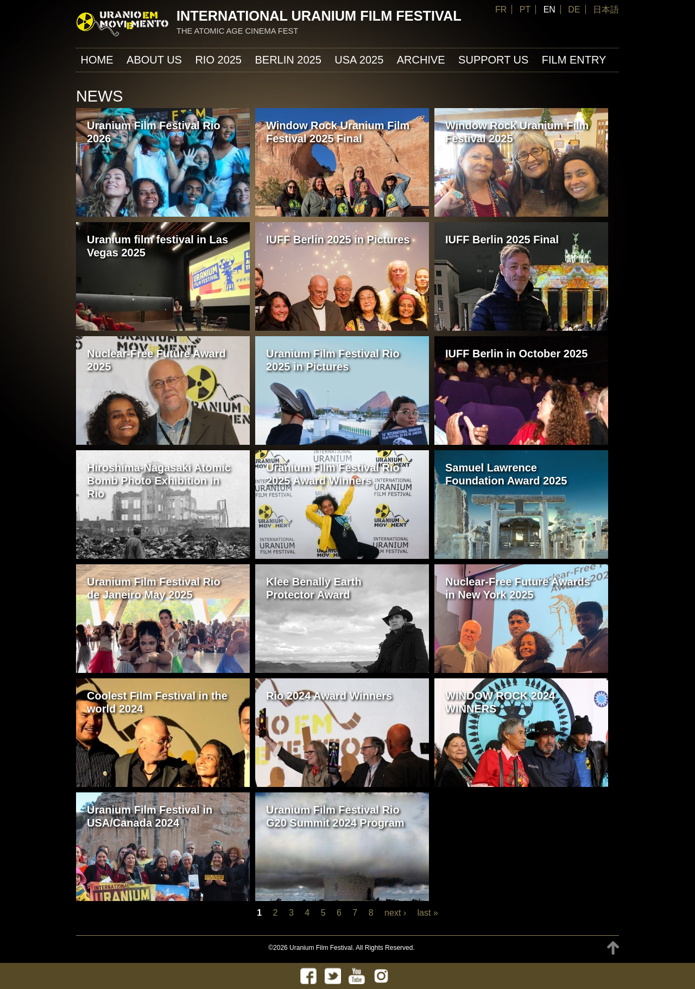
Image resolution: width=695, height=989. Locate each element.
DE (574, 9)
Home (97, 60)
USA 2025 (358, 60)
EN (549, 9)
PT (525, 9)
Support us (493, 60)
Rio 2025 (218, 60)
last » (428, 912)
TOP (613, 948)
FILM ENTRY (574, 60)
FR (501, 9)
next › (395, 912)
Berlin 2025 (288, 60)
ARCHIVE (421, 60)
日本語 (606, 9)
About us (154, 60)
